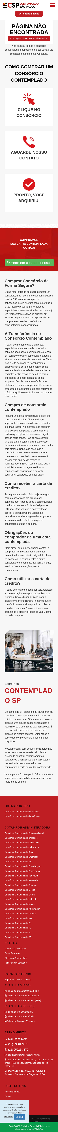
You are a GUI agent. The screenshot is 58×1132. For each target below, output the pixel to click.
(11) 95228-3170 (16, 1049)
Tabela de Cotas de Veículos (19, 1021)
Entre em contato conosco (29, 263)
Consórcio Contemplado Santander (22, 880)
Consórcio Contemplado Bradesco (21, 838)
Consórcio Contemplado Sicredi (20, 894)
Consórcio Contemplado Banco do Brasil (24, 833)
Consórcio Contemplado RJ (18, 927)
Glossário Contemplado (16, 958)
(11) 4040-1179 (16, 1038)
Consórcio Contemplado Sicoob (20, 890)
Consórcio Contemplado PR (18, 923)
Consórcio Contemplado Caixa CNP (22, 842)
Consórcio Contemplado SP (18, 937)
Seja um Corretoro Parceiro (18, 979)
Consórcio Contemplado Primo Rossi (22, 871)
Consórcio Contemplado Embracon (21, 857)
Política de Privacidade (16, 962)
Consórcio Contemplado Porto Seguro (23, 866)
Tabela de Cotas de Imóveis (19, 1016)
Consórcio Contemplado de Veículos (22, 816)
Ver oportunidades (29, 13)
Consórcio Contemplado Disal (19, 852)
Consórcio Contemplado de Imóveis (22, 811)
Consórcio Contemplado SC (18, 932)
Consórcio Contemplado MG (18, 918)
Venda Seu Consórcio (15, 948)
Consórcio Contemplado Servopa (21, 885)
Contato (8, 1096)
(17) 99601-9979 (16, 1044)
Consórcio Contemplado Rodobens (21, 875)
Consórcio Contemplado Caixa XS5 (22, 847)
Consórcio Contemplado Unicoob (20, 899)
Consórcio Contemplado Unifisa (20, 904)
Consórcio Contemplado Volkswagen (22, 909)
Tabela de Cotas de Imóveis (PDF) (22, 995)
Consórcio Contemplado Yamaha (20, 913)
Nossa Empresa (12, 1091)
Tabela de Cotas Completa (19, 1012)
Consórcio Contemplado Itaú (18, 861)
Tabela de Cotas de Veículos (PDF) (23, 1000)
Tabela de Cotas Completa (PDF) (22, 991)
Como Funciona (12, 953)
